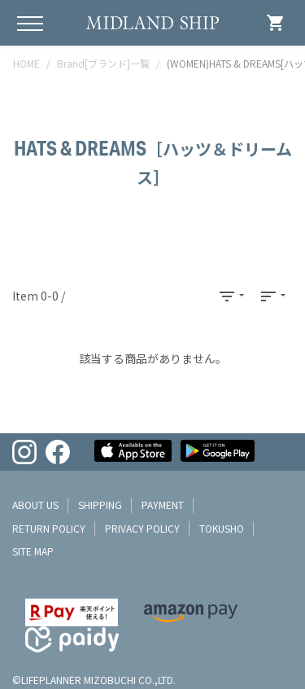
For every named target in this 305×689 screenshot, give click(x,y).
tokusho (221, 528)
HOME (26, 63)
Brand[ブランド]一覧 (103, 63)
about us (35, 504)
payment (163, 504)
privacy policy (142, 528)
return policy (48, 528)
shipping (100, 504)
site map (33, 551)
